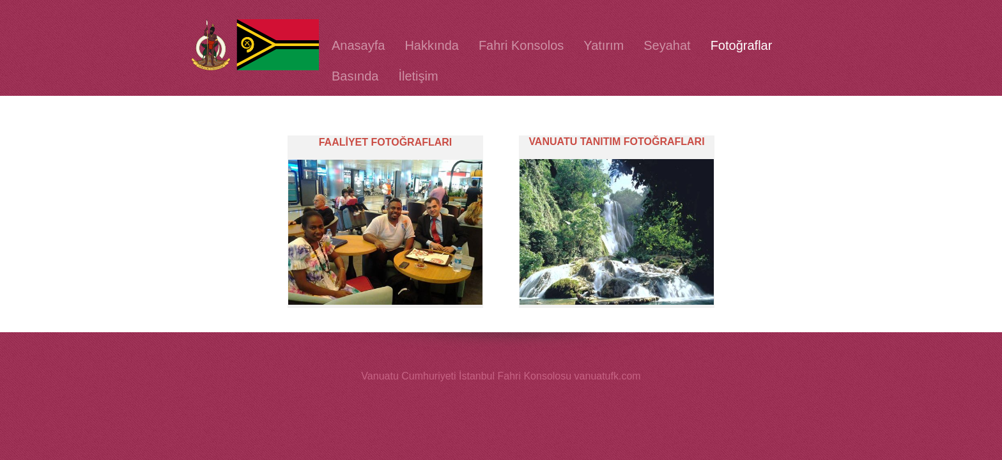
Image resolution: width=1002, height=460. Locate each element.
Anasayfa (358, 45)
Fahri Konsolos (521, 45)
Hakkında (432, 45)
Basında (355, 76)
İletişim (418, 76)
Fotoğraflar (742, 45)
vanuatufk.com (607, 376)
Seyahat (667, 45)
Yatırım (603, 45)
